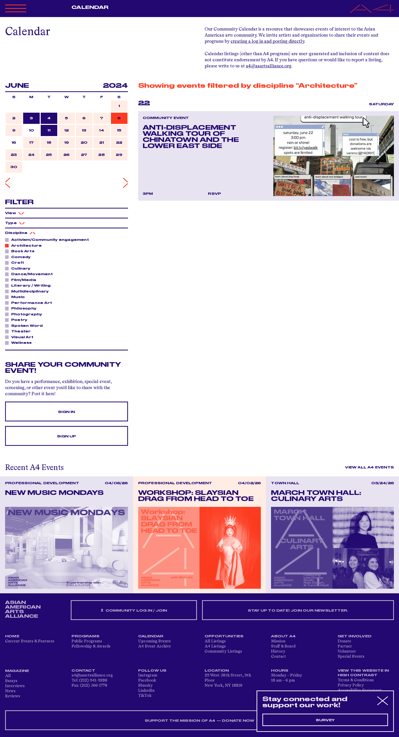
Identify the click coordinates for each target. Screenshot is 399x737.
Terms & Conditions (356, 680)
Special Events (351, 657)
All (8, 676)
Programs (85, 636)
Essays (11, 681)
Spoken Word (25, 325)
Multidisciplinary (28, 291)
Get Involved (355, 636)
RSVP (214, 193)
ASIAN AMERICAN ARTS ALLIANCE (23, 609)
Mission (278, 641)
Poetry (18, 320)
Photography (25, 314)
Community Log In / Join (134, 610)
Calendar (90, 7)
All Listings (215, 641)
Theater (19, 331)
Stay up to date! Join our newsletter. (298, 610)
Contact (278, 657)
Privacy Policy (351, 685)
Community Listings (223, 652)
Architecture (25, 245)
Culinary (19, 268)
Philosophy (22, 308)
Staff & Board (283, 646)
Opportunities (224, 636)
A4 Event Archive (154, 646)
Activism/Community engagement (48, 240)
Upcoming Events (154, 641)
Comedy (19, 257)
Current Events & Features (29, 641)
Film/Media (22, 280)
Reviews (12, 696)
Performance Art (30, 303)
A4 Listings (215, 646)
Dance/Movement (30, 274)
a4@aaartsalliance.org (268, 66)
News (10, 691)
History (278, 652)
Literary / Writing (29, 285)
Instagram (147, 675)
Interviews (15, 686)
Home (12, 636)
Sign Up (66, 436)
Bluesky (145, 686)
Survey (325, 720)
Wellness (20, 343)
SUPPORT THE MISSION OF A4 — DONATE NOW (199, 720)
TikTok (144, 696)
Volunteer (347, 652)
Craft (16, 262)
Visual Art (21, 337)
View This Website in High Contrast (363, 673)
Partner (345, 646)
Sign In (66, 412)
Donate (344, 641)
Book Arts (21, 251)
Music (16, 297)
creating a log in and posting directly (267, 41)
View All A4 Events (369, 467)
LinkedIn (146, 691)
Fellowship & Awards (91, 646)
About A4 (283, 636)
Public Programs (87, 641)
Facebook (147, 681)
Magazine (17, 670)
